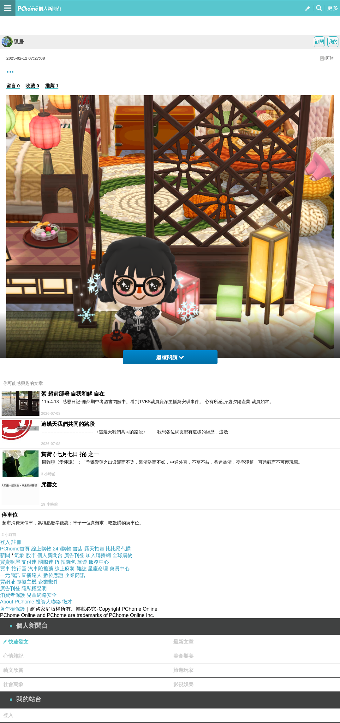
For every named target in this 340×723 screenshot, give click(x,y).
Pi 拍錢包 (65, 562)
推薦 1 (52, 85)
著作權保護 (12, 609)
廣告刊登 (74, 555)
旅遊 (82, 562)
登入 (5, 542)
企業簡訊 (75, 575)
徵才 (67, 601)
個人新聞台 (50, 555)
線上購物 (41, 548)
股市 (31, 555)
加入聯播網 (98, 555)
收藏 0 (32, 85)
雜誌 (81, 568)
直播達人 (31, 575)
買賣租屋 (10, 562)
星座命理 (98, 568)
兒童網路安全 (42, 595)
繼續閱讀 (170, 357)
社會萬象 (13, 684)
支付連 (29, 562)
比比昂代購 (118, 548)
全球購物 (122, 555)
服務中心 (99, 562)
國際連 (45, 562)
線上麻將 (65, 568)
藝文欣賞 (13, 670)
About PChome (17, 601)
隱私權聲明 (34, 588)
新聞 (5, 555)
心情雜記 (13, 656)
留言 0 (13, 85)
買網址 (7, 582)
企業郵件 (48, 582)
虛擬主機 (26, 582)
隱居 (13, 41)
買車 (5, 568)
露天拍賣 (94, 548)
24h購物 (62, 548)
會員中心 (120, 568)
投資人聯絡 (48, 601)
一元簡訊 (10, 575)
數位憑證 (53, 575)
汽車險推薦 (40, 568)
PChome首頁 (15, 548)
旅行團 (19, 568)
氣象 (19, 555)
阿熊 (329, 58)
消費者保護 (12, 595)
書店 (78, 548)
